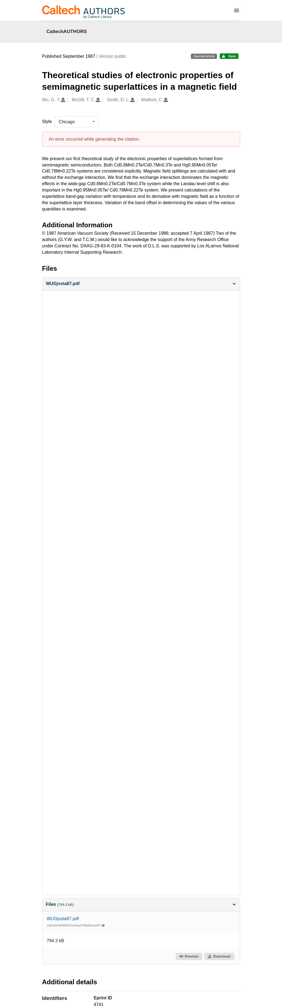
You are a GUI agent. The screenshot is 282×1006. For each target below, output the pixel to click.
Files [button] (141, 904)
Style (47, 121)
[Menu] (236, 10)
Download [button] (219, 956)
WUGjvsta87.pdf (63, 918)
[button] (141, 284)
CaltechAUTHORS (67, 31)
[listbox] (77, 121)
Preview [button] (188, 956)
